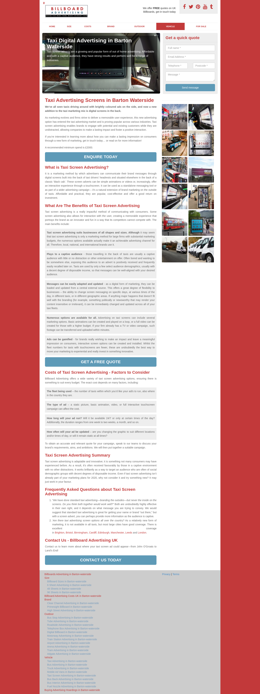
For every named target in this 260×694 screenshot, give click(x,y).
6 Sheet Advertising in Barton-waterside (69, 585)
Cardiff (92, 532)
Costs (87, 26)
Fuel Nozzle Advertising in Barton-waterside (71, 686)
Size (69, 26)
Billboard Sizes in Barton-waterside (66, 581)
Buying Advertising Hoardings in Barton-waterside (72, 690)
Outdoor (139, 26)
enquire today (100, 157)
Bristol (69, 532)
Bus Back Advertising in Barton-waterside (70, 679)
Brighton (59, 532)
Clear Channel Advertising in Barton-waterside (73, 603)
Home (52, 26)
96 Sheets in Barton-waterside (64, 592)
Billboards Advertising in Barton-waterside (67, 574)
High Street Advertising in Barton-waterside (71, 610)
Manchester (117, 532)
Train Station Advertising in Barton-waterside (72, 639)
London (142, 532)
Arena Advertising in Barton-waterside (68, 646)
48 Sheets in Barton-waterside (64, 588)
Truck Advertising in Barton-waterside (68, 668)
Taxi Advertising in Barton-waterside (67, 661)
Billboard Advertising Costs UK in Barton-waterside (72, 595)
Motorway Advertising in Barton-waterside (70, 635)
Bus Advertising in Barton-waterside (67, 664)
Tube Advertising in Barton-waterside (67, 621)
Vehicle (170, 26)
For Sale (201, 26)
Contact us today (100, 560)
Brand (111, 26)
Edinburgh (103, 532)
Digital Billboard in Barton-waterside (67, 632)
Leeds (128, 532)
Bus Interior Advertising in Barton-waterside (71, 682)
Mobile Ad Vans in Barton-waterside (67, 671)
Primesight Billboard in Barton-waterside (69, 606)
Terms (175, 574)
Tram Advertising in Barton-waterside (68, 650)
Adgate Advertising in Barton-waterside (69, 653)
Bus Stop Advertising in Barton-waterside (70, 617)
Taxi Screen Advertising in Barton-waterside (71, 675)
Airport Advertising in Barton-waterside (68, 643)
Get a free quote (101, 362)
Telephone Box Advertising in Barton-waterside (73, 628)
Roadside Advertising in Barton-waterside (70, 624)
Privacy (166, 574)
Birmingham (81, 532)
